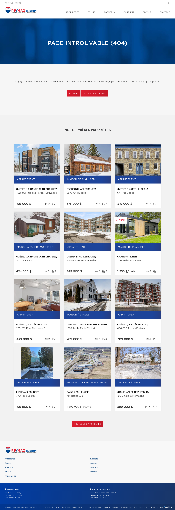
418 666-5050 (100, 498)
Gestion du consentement (142, 507)
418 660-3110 (14, 498)
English (93, 472)
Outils (8, 472)
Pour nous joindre (95, 93)
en (169, 3)
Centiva (168, 507)
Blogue (147, 12)
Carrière (129, 12)
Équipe (91, 12)
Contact (165, 12)
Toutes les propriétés (87, 424)
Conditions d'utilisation (121, 507)
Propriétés (72, 12)
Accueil (73, 93)
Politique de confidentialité (99, 507)
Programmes (10, 476)
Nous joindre (14, 3)
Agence (108, 12)
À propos (9, 467)
